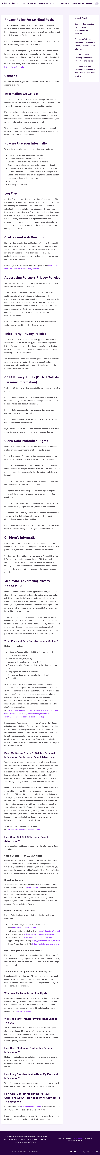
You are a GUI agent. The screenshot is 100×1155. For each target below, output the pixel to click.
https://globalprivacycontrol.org (45, 944)
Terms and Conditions (75, 1141)
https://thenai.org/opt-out (49, 931)
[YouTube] (75, 1151)
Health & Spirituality (46, 4)
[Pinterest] (71, 1151)
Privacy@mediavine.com (31, 1107)
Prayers (89, 4)
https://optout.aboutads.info (24, 928)
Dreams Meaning (77, 4)
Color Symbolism (63, 4)
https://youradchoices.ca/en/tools (38, 938)
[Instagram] (88, 1151)
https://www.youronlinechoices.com (39, 934)
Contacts (69, 1138)
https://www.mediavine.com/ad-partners (24, 830)
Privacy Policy (78, 1138)
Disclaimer (88, 1138)
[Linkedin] (97, 1151)
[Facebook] (79, 1151)
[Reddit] (92, 1151)
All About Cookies (30, 888)
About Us (61, 1138)
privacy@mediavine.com (24, 1011)
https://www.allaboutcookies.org (21, 710)
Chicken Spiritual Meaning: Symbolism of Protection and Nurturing (85, 57)
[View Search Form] (97, 3)
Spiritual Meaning (29, 4)
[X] (84, 1151)
